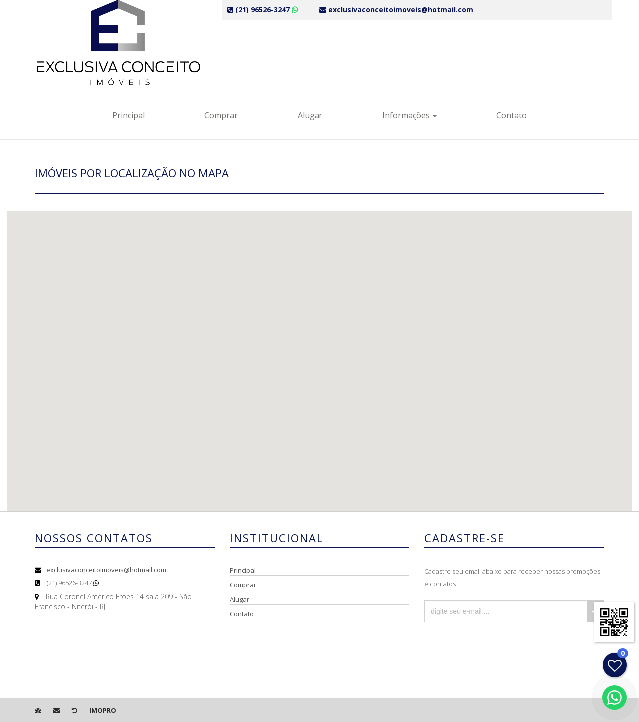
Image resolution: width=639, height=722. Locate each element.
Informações (409, 115)
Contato (511, 115)
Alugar (310, 115)
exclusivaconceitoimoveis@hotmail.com (106, 569)
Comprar (221, 115)
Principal (128, 115)
